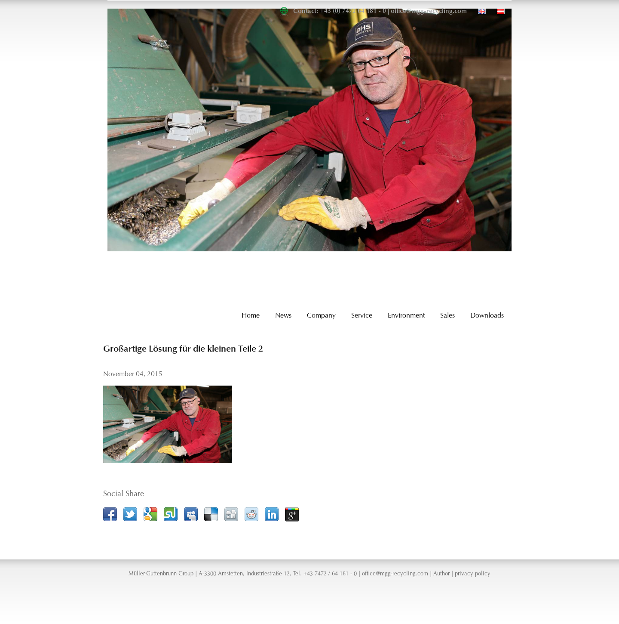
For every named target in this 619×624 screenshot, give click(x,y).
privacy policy (472, 574)
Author (441, 574)
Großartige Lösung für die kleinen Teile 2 (183, 349)
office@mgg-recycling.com (429, 11)
